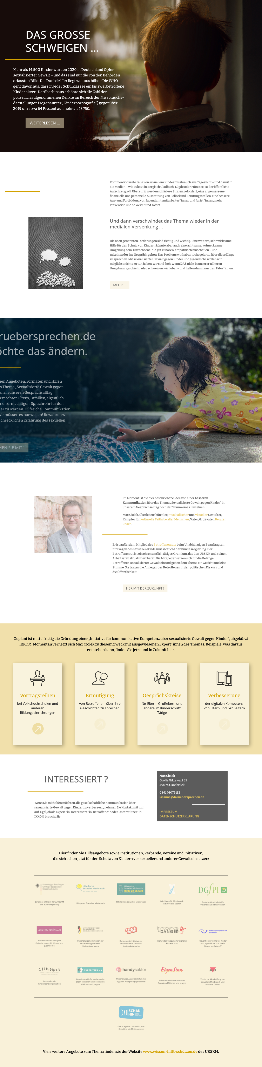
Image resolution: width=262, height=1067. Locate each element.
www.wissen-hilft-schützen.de (170, 1051)
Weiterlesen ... (42, 123)
